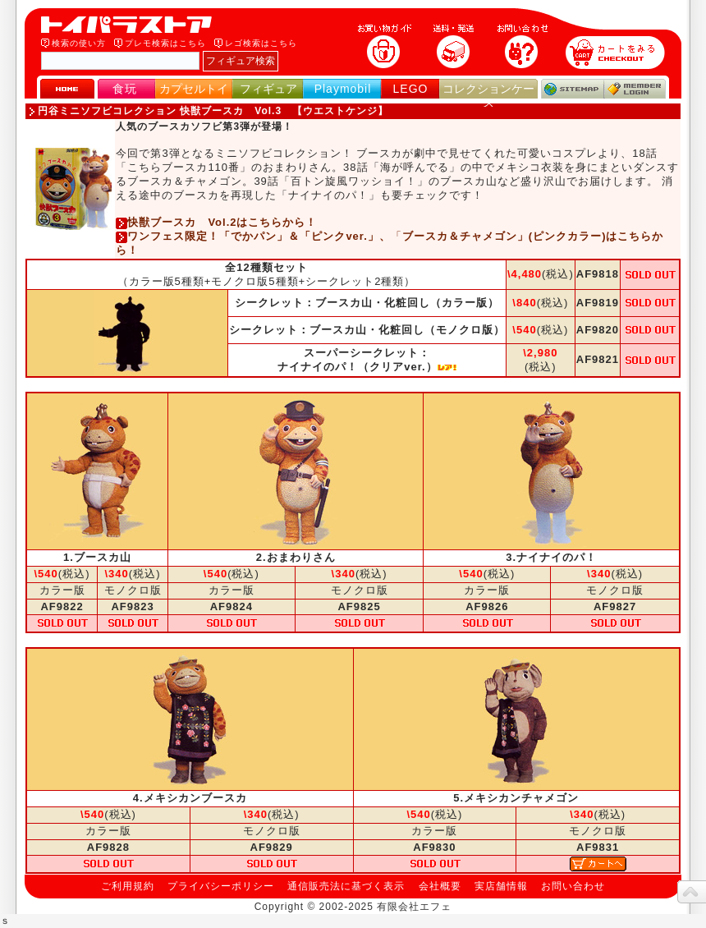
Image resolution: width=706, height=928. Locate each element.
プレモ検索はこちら (165, 43)
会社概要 (440, 886)
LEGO (411, 88)
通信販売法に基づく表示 (346, 886)
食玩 (124, 88)
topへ (691, 891)
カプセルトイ (193, 88)
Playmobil (343, 88)
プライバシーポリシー (220, 886)
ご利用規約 (127, 886)
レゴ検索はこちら (261, 43)
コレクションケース (488, 95)
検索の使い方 (79, 43)
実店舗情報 (501, 886)
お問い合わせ (573, 886)
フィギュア (268, 88)
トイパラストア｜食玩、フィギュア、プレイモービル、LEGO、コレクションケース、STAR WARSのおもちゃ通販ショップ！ (131, 24)
